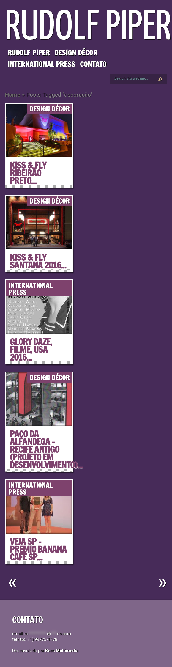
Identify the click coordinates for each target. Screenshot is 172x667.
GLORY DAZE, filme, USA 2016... (31, 349)
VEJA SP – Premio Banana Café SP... (38, 549)
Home (12, 94)
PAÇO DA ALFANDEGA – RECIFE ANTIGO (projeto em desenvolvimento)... (46, 449)
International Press (41, 64)
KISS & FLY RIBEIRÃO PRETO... (28, 173)
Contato (93, 64)
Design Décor (75, 53)
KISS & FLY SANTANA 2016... (38, 261)
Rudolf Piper (28, 53)
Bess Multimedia (61, 650)
